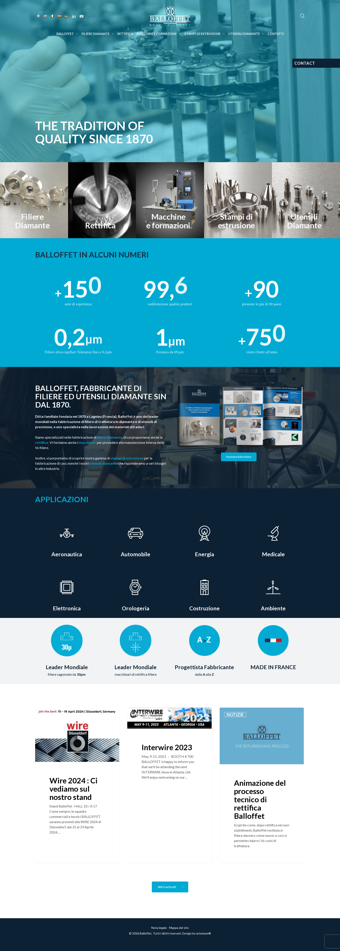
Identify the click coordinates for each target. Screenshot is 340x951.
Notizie (50, 714)
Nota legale (159, 928)
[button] (239, 456)
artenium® (203, 933)
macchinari (87, 442)
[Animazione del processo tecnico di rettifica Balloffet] (262, 785)
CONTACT (304, 63)
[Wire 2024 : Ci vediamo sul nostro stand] (77, 785)
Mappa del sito (179, 928)
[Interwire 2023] (169, 785)
